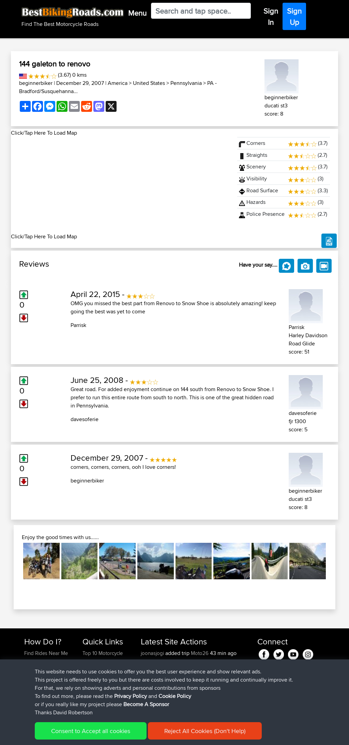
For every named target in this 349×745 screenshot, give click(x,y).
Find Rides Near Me (46, 653)
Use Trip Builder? (43, 661)
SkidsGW (152, 702)
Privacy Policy (116, 735)
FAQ (28, 702)
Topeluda (152, 694)
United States (149, 83)
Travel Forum (96, 669)
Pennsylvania (186, 83)
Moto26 (200, 653)
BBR (186, 661)
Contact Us (94, 694)
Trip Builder (95, 677)
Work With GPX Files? (48, 669)
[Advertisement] (120, 185)
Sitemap (88, 735)
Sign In (270, 16)
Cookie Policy (149, 735)
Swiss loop (201, 677)
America (117, 83)
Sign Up (294, 16)
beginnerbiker (35, 83)
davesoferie (84, 419)
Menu (137, 13)
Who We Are (96, 685)
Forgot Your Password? (37, 681)
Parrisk (78, 325)
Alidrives (151, 669)
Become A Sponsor (45, 694)
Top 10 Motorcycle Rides (102, 657)
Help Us (91, 702)
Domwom (152, 677)
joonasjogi (153, 653)
